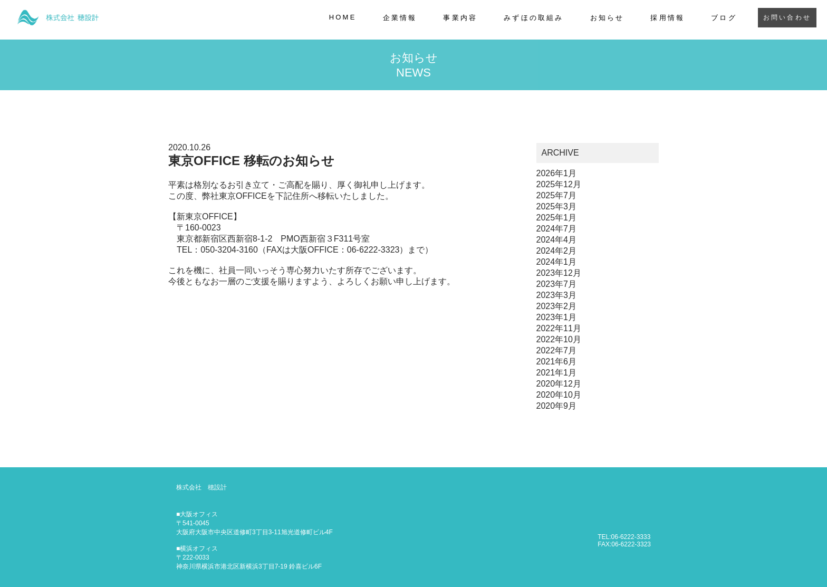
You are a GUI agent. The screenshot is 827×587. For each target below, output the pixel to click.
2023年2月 (556, 307)
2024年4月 (556, 240)
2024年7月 (556, 229)
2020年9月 (556, 406)
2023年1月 (556, 318)
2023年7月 (556, 285)
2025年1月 (556, 218)
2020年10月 (558, 395)
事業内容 (460, 18)
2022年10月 (558, 340)
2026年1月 (556, 174)
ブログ (724, 18)
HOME (343, 17)
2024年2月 (556, 251)
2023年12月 (558, 274)
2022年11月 (558, 329)
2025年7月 (556, 196)
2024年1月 (556, 262)
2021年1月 (556, 373)
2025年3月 (556, 207)
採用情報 (667, 18)
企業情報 (400, 18)
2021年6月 (556, 362)
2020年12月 (558, 384)
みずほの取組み (533, 18)
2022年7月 (556, 351)
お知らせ (607, 18)
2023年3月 (556, 296)
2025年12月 (558, 185)
